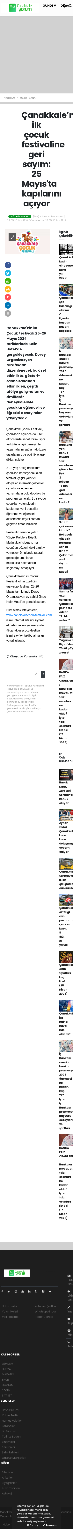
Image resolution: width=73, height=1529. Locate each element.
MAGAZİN (8, 1374)
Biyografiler (9, 1483)
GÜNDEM (49, 5)
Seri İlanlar (8, 1447)
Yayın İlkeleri (10, 1311)
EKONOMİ (8, 1385)
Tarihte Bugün (11, 1437)
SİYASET (7, 1395)
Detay (32, 1525)
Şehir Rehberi (10, 1452)
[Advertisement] (36, 54)
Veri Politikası (10, 1317)
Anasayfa (10, 98)
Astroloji (7, 1493)
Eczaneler (8, 1426)
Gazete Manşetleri (14, 1458)
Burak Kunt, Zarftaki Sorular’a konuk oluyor (66, 792)
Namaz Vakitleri (12, 1421)
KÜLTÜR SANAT (28, 98)
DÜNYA (6, 1369)
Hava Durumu (11, 1410)
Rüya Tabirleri (10, 1488)
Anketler (7, 1478)
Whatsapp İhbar (45, 1311)
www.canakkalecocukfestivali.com (29, 615)
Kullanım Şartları (45, 1306)
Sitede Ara (8, 1472)
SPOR (5, 1380)
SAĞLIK (6, 1390)
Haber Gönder (44, 1317)
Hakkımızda (9, 1306)
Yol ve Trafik (10, 1415)
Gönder (43, 674)
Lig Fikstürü (9, 1431)
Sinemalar (8, 1442)
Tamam (49, 1525)
